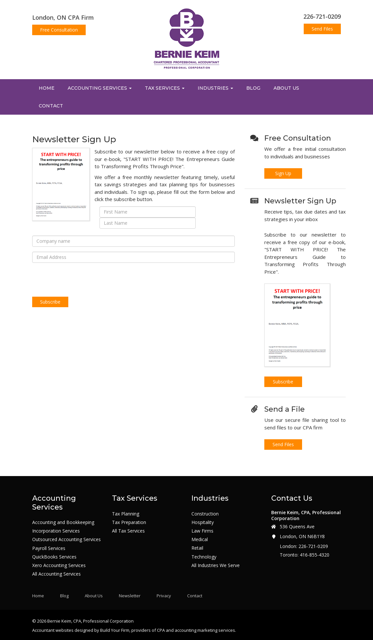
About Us (286, 88)
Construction (205, 514)
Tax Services (165, 88)
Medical (199, 539)
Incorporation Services (56, 531)
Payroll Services (48, 548)
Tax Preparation (129, 522)
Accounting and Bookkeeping (63, 522)
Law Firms (202, 531)
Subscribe (283, 381)
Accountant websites (53, 630)
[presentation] (82, 280)
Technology (203, 557)
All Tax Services (128, 531)
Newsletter (130, 596)
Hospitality (202, 522)
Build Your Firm (114, 630)
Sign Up (283, 173)
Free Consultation (59, 30)
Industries (215, 88)
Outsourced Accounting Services (66, 539)
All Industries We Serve (215, 565)
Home (47, 88)
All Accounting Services (56, 574)
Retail (197, 548)
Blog (253, 88)
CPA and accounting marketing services (196, 630)
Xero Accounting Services (59, 565)
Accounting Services (100, 88)
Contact (51, 106)
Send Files (322, 29)
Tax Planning (125, 514)
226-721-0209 (322, 16)
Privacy (164, 596)
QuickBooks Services (54, 557)
